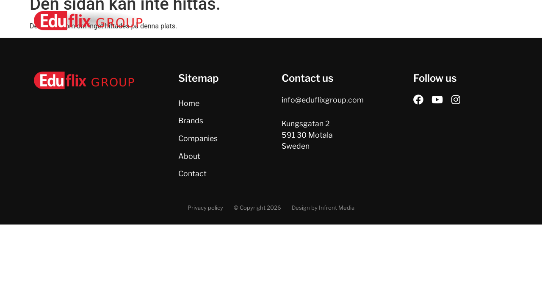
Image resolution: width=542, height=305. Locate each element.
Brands (280, 21)
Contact (420, 21)
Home (240, 21)
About (379, 21)
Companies (330, 21)
